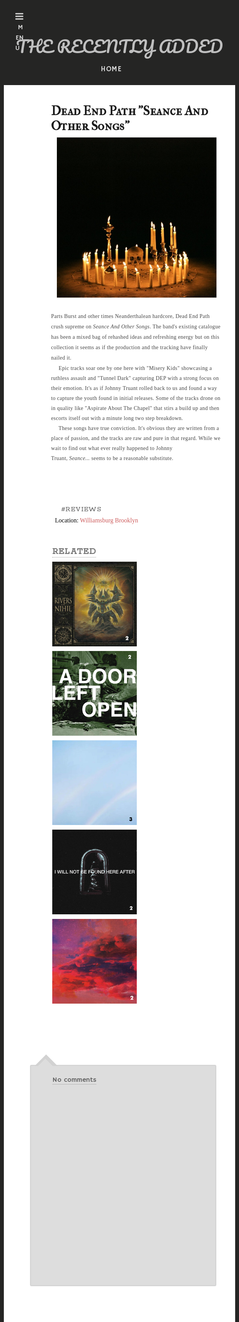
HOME (111, 69)
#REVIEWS (81, 509)
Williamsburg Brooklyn (109, 520)
